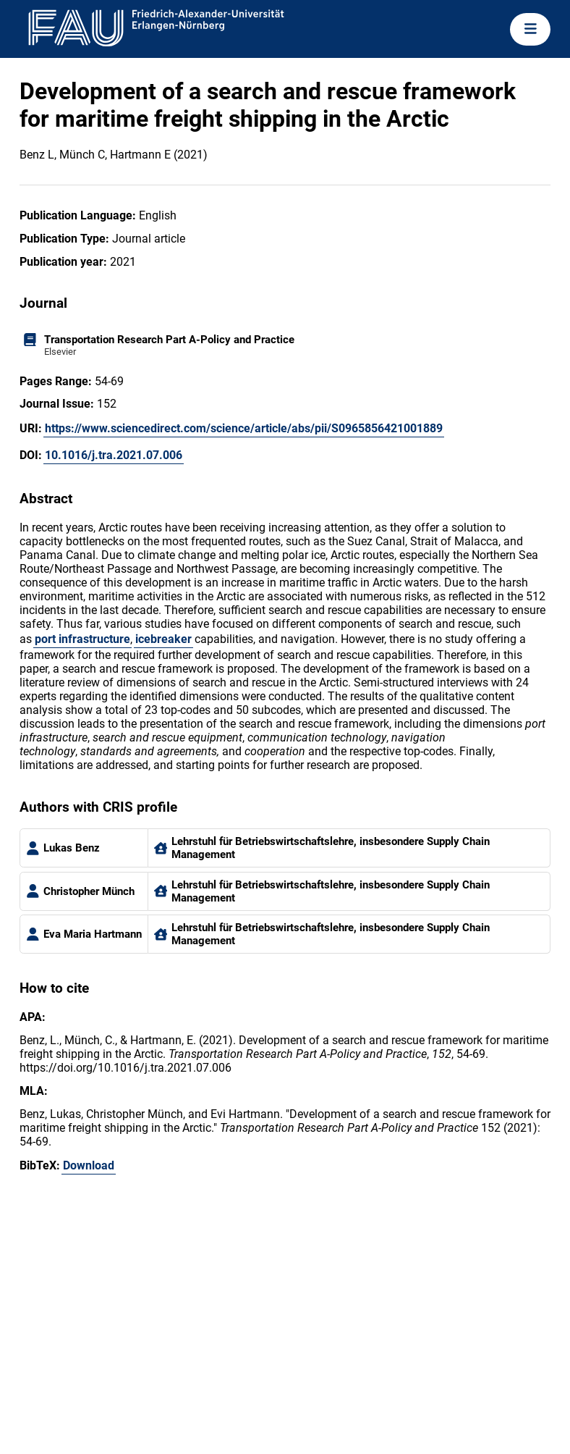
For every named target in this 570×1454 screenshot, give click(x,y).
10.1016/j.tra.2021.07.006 (113, 455)
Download (88, 1165)
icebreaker (163, 639)
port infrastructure (82, 639)
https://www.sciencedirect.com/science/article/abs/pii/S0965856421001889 (244, 428)
